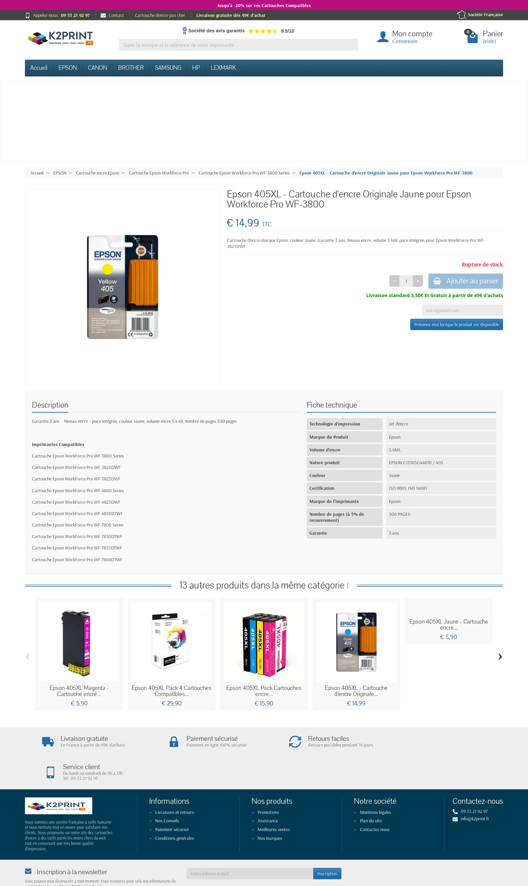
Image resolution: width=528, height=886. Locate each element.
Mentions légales (375, 784)
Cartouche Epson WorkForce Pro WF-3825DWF (76, 479)
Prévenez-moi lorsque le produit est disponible (456, 325)
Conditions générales (174, 810)
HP (196, 68)
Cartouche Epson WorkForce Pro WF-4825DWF (76, 502)
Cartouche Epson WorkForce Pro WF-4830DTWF (77, 513)
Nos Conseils (167, 793)
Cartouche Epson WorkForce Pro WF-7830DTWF (77, 536)
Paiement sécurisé (172, 801)
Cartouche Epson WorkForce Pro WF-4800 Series (78, 490)
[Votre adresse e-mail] (250, 845)
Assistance (268, 793)
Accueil (38, 68)
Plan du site (371, 793)
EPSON (68, 68)
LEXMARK (223, 68)
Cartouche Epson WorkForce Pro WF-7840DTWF (77, 560)
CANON (97, 68)
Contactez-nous (375, 801)
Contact (112, 15)
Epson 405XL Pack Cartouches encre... (263, 691)
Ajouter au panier (464, 281)
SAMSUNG (168, 68)
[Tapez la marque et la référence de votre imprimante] (238, 45)
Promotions (268, 784)
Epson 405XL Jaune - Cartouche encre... (448, 625)
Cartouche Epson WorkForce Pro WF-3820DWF (76, 467)
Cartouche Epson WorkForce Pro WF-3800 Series (78, 456)
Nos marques (270, 810)
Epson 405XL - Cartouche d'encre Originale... (356, 691)
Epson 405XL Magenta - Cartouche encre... (79, 691)
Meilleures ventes (274, 801)
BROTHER (131, 68)
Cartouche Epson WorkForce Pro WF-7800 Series (78, 525)
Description (50, 405)
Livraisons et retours (174, 784)
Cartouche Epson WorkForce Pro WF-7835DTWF (77, 548)
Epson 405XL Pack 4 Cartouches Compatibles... (171, 691)
